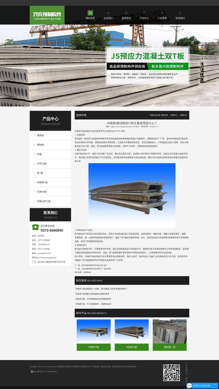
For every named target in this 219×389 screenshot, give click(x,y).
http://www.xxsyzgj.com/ (46, 257)
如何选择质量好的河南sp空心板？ (95, 265)
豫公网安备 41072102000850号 (44, 372)
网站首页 (90, 14)
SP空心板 (42, 163)
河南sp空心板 (44, 201)
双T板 (40, 173)
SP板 (39, 154)
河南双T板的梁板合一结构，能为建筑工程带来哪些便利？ (101, 289)
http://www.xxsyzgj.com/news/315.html (125, 127)
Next (178, 65)
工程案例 (162, 14)
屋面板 (40, 135)
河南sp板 (96, 367)
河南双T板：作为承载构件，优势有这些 (93, 304)
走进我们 (108, 14)
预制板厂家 (169, 347)
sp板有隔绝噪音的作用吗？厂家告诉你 (96, 269)
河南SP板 (42, 192)
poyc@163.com (44, 253)
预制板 (40, 145)
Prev (41, 65)
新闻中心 (174, 115)
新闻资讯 (126, 14)
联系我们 (180, 14)
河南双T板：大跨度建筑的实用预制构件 (93, 299)
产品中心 (144, 14)
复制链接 (60, 367)
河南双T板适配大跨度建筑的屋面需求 (92, 294)
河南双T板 (42, 182)
